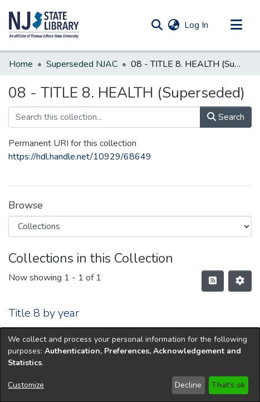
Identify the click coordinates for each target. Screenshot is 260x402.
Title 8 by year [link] (43, 313)
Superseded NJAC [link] (81, 64)
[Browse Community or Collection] (130, 226)
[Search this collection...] (104, 117)
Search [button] (225, 117)
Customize (26, 385)
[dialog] (130, 365)
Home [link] (21, 64)
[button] (44, 25)
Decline (188, 385)
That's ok (228, 385)
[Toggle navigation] (236, 25)
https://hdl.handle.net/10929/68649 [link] (79, 157)
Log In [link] (196, 25)
